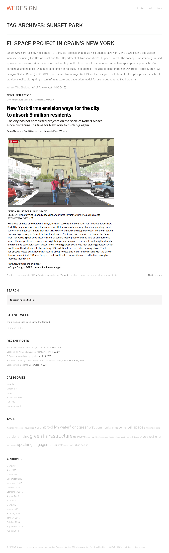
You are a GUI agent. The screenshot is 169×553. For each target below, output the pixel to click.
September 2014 (15, 526)
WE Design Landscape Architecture (28, 547)
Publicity (42, 274)
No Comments (155, 274)
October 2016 (13, 487)
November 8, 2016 (26, 274)
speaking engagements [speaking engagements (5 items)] (37, 444)
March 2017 (12, 474)
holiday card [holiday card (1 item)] (90, 437)
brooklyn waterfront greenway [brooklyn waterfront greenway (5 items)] (69, 427)
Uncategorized (14, 405)
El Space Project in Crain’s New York (60, 43)
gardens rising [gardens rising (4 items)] (18, 436)
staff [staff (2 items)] (60, 445)
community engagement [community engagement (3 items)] (112, 427)
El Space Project (109, 58)
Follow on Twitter (15, 327)
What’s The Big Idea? (19, 87)
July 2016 (11, 500)
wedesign (54, 274)
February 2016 (13, 513)
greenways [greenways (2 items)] (79, 436)
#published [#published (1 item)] (29, 428)
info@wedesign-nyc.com (135, 547)
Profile (140, 8)
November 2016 (14, 483)
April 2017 (11, 470)
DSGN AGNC (42, 74)
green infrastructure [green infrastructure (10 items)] (51, 436)
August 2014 (13, 530)
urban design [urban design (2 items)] (81, 445)
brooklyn (73, 274)
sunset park (99, 274)
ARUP (84, 74)
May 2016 (11, 504)
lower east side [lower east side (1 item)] (122, 437)
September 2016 (15, 491)
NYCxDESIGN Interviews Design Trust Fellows (29, 347)
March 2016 (12, 509)
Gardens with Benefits (17, 364)
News (159, 8)
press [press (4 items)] (144, 436)
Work (150, 8)
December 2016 (14, 478)
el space (82, 274)
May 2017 (11, 465)
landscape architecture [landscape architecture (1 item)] (106, 437)
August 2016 (13, 496)
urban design (112, 274)
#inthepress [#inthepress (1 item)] (19, 428)
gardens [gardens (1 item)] (156, 428)
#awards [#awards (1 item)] (10, 428)
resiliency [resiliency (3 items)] (155, 437)
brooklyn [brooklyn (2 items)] (39, 427)
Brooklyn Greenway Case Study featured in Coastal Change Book (38, 360)
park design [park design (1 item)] (134, 437)
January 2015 (13, 517)
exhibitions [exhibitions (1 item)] (148, 428)
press (89, 274)
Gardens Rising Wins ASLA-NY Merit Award (28, 351)
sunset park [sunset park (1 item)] (68, 445)
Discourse (12, 388)
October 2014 (13, 522)
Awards (10, 384)
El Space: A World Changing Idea (22, 356)
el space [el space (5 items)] (136, 427)
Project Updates (14, 397)
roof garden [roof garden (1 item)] (11, 445)
